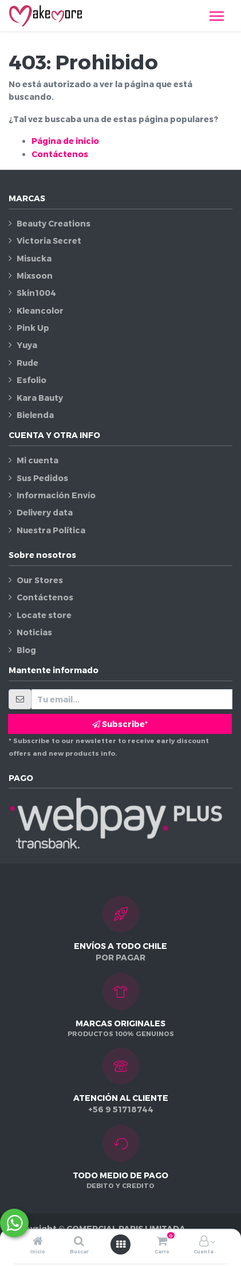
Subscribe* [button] (120, 724)
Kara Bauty (40, 398)
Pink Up (33, 328)
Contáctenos (59, 154)
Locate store (44, 615)
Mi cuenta (37, 460)
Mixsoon (35, 275)
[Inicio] (38, 1242)
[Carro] (162, 1242)
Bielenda (35, 415)
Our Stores (40, 580)
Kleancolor (40, 310)
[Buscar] (79, 1242)
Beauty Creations (53, 223)
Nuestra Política (51, 530)
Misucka (34, 258)
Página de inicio (65, 141)
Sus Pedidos (42, 478)
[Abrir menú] (120, 1244)
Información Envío (56, 495)
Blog (26, 650)
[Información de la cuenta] (203, 1242)
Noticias (34, 632)
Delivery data (45, 512)
